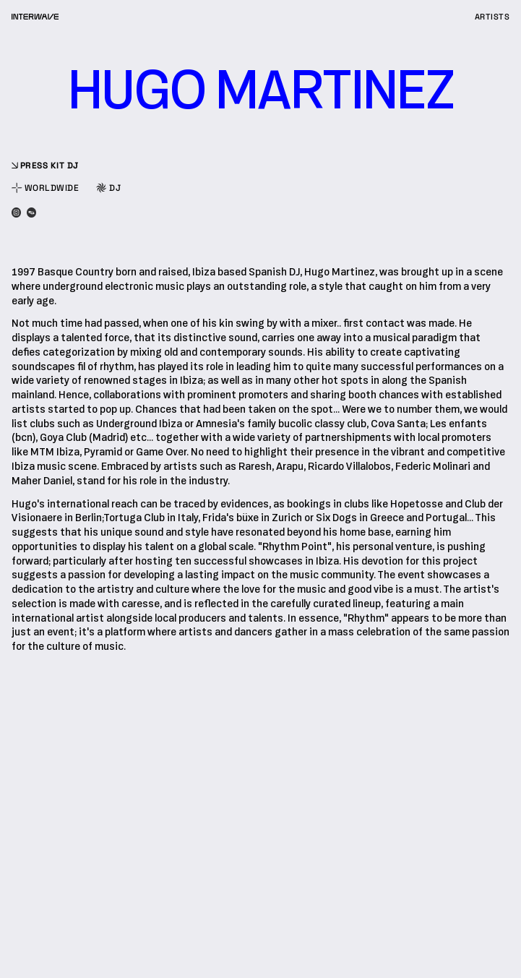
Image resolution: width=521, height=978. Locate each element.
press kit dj (45, 165)
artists (492, 17)
